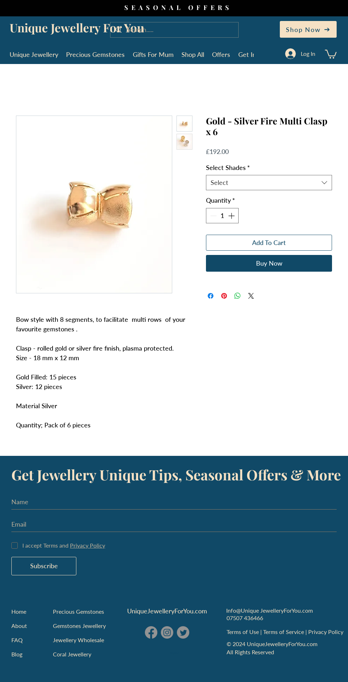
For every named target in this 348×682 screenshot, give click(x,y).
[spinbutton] (222, 215)
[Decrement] (212, 215)
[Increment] (232, 215)
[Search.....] (175, 29)
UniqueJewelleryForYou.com (167, 611)
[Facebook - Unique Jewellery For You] (151, 632)
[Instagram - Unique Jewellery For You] (167, 632)
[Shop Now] (308, 29)
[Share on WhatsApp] (237, 296)
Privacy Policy (326, 631)
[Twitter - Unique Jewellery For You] (183, 632)
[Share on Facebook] (210, 296)
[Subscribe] (43, 566)
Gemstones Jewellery (79, 625)
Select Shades (228, 167)
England (174, 653)
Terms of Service (284, 631)
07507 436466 (245, 617)
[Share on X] (251, 296)
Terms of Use (243, 631)
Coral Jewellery (72, 654)
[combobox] (269, 182)
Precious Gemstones (78, 611)
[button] (331, 54)
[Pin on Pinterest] (224, 296)
